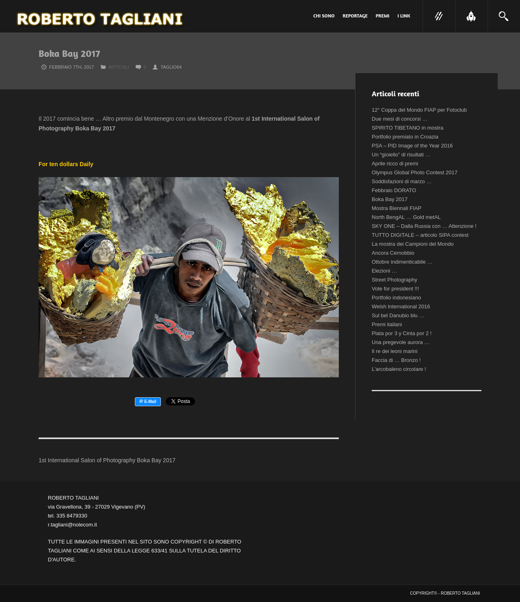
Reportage (355, 16)
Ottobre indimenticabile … (402, 262)
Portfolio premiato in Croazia (405, 137)
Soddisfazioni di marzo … (401, 181)
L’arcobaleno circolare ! (399, 369)
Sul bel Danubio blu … (398, 315)
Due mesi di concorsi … (399, 119)
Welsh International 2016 (401, 306)
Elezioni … (384, 271)
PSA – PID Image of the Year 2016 (412, 146)
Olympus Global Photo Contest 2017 (414, 172)
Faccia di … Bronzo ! (396, 360)
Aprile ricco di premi (395, 163)
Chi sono (324, 16)
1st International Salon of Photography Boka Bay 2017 (107, 460)
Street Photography (394, 280)
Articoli (118, 67)
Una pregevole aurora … (400, 342)
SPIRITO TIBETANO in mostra (407, 128)
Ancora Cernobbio (393, 253)
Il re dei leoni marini (395, 351)
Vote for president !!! (395, 289)
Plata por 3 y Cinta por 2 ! (401, 333)
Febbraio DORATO (394, 190)
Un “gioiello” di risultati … (401, 155)
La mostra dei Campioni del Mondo (413, 244)
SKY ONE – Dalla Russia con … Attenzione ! (424, 226)
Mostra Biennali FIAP (396, 208)
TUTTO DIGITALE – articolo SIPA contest (420, 235)
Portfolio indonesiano (396, 298)
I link (404, 16)
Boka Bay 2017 (389, 199)
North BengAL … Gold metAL (406, 217)
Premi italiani (387, 324)
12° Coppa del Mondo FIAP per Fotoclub (419, 110)
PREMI (383, 16)
